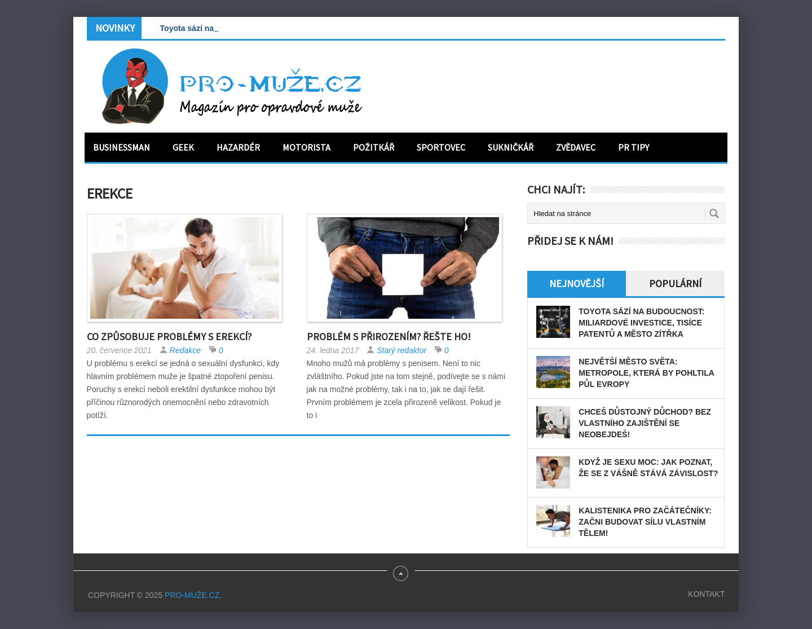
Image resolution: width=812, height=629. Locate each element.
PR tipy (633, 147)
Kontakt (706, 594)
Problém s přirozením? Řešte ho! (389, 336)
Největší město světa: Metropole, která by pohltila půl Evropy (646, 373)
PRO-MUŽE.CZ (192, 595)
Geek (183, 147)
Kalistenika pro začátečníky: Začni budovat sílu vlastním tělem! (645, 522)
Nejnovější (576, 283)
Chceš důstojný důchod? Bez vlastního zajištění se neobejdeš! (645, 423)
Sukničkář (510, 147)
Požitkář (373, 147)
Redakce (185, 350)
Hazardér (238, 147)
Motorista (306, 147)
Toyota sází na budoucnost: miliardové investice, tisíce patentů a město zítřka (641, 322)
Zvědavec (575, 147)
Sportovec (441, 147)
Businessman (121, 147)
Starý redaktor (401, 350)
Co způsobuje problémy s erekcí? (169, 336)
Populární (675, 283)
